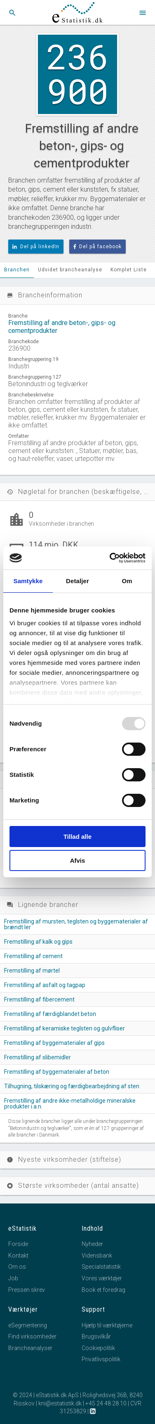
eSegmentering (27, 1325)
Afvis (77, 860)
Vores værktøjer (102, 1278)
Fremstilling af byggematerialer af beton (56, 1072)
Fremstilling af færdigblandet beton (50, 1014)
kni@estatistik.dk (60, 1403)
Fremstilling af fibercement (39, 999)
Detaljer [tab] (77, 580)
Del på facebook (97, 246)
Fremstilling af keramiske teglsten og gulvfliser (64, 1028)
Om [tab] (127, 580)
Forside (18, 1244)
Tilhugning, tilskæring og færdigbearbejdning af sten (71, 1086)
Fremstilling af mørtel (32, 970)
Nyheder (92, 1244)
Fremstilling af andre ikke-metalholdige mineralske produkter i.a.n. (70, 1103)
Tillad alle (77, 836)
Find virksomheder (32, 1336)
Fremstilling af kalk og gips (38, 942)
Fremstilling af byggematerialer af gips (54, 1043)
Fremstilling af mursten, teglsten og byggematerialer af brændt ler (76, 924)
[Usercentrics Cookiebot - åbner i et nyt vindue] (110, 558)
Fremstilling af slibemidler (37, 1057)
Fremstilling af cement (33, 956)
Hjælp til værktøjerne (107, 1325)
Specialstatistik (101, 1266)
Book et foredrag (103, 1289)
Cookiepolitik (98, 1348)
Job (13, 1278)
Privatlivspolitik (101, 1359)
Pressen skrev (26, 1289)
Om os (17, 1266)
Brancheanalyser (30, 1348)
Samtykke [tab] (28, 580)
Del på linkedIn (35, 246)
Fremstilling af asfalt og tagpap (44, 985)
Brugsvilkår (96, 1336)
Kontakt (18, 1255)
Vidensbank (97, 1255)
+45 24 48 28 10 (106, 1403)
